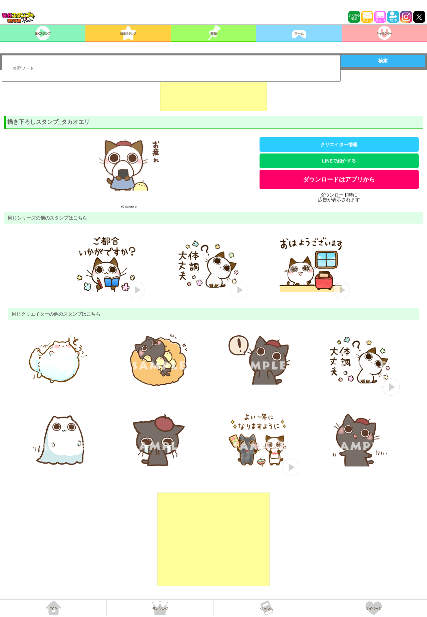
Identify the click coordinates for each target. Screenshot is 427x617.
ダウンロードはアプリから (339, 179)
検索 (383, 60)
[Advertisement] (213, 94)
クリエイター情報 (339, 144)
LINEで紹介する (339, 161)
